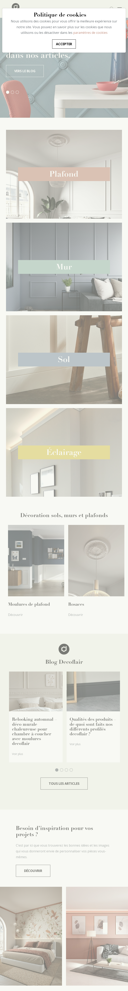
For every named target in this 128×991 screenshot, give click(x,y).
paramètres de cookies (90, 32)
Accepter (64, 44)
